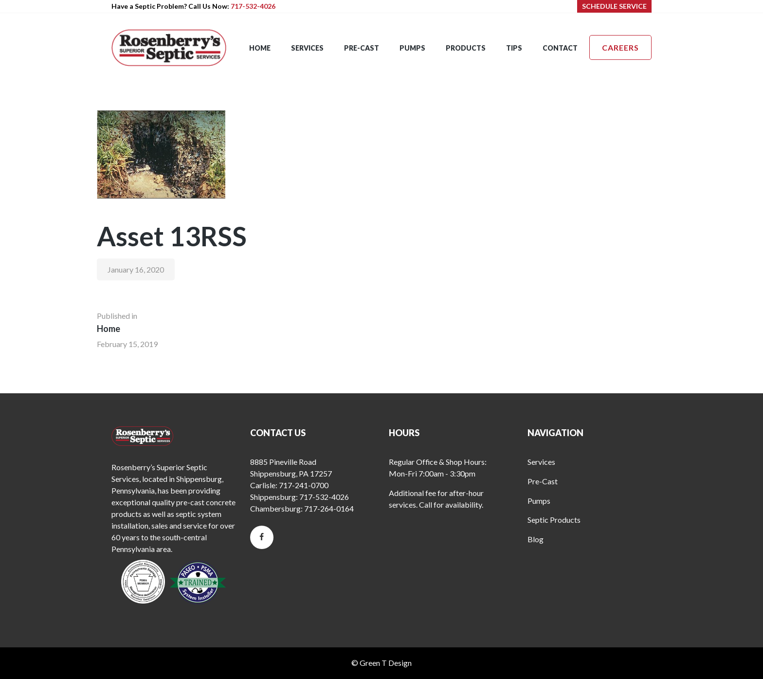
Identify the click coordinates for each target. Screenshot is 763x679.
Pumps (538, 500)
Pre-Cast (542, 481)
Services (541, 461)
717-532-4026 (253, 6)
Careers (620, 47)
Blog (535, 539)
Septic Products (554, 519)
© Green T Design (381, 662)
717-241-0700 (303, 485)
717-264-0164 (329, 508)
